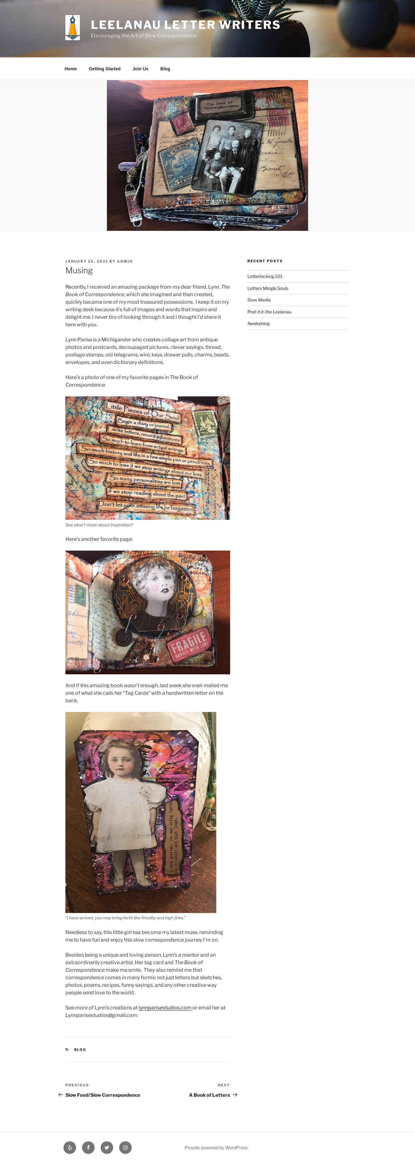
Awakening (258, 323)
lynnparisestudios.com (165, 1008)
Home (71, 68)
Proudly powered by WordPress (216, 1147)
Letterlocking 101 (265, 276)
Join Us (141, 68)
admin (125, 261)
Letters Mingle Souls (267, 288)
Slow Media (259, 299)
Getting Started (104, 68)
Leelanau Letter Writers (186, 25)
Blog (165, 68)
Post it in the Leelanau (269, 311)
